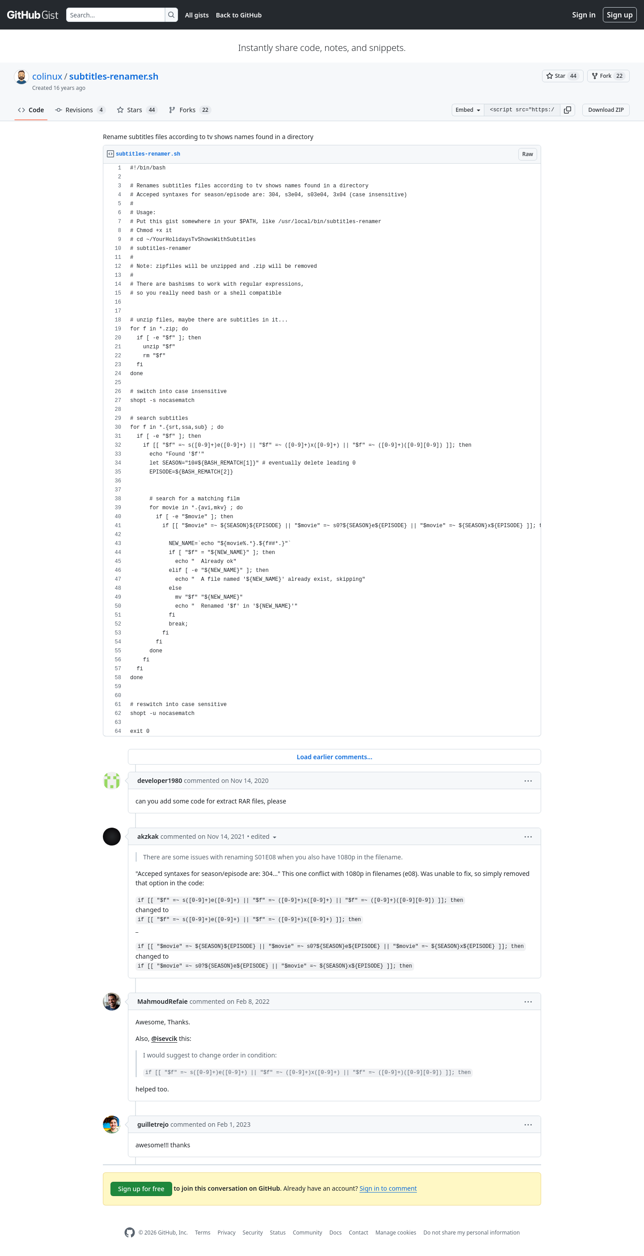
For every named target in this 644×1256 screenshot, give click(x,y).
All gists (197, 15)
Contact (358, 1232)
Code (31, 110)
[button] (567, 110)
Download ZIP (606, 110)
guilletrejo (153, 1124)
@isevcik (164, 1038)
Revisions (80, 110)
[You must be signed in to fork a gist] (608, 76)
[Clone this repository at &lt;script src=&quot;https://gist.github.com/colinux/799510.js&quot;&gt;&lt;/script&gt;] (522, 110)
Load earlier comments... (334, 757)
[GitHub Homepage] (129, 1232)
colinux (47, 76)
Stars (137, 110)
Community (307, 1232)
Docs (335, 1232)
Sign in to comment (388, 1188)
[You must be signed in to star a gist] (563, 76)
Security (253, 1232)
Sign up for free (141, 1188)
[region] (322, 450)
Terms (203, 1232)
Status (278, 1232)
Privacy (227, 1232)
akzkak (148, 836)
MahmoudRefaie (162, 1001)
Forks (190, 110)
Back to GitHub (239, 15)
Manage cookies (395, 1232)
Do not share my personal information (472, 1232)
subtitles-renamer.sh (114, 76)
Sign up (620, 15)
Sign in (584, 15)
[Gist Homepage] (33, 14)
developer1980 (159, 780)
